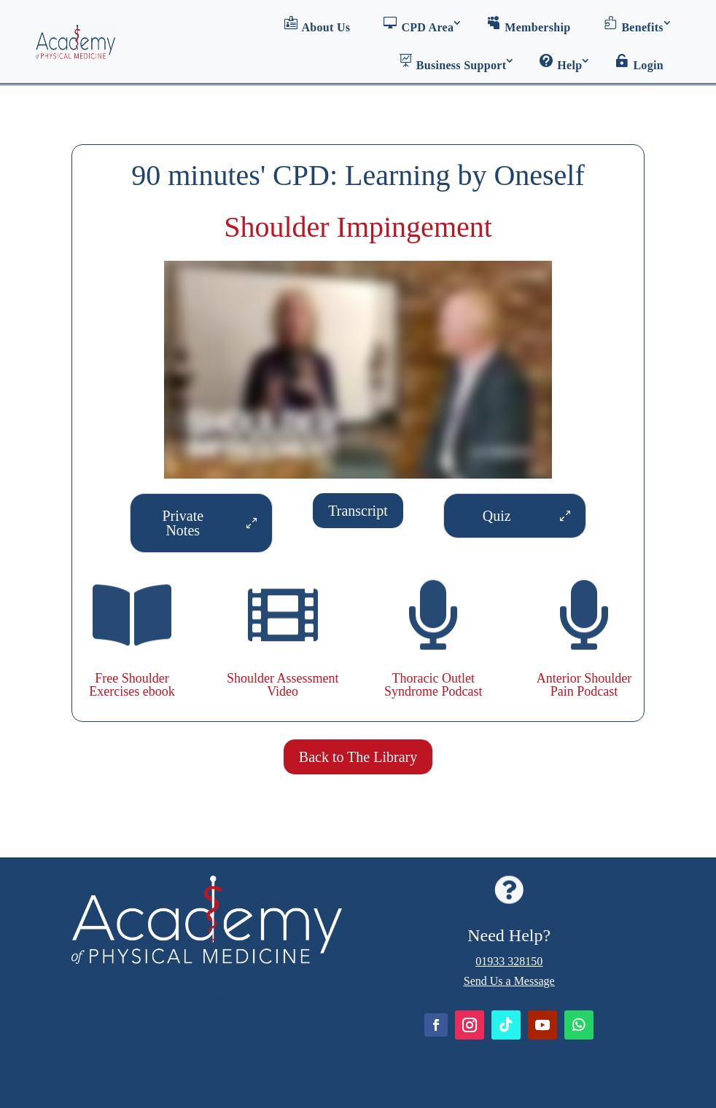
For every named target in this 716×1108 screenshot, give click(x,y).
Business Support (453, 62)
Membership (528, 25)
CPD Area (419, 25)
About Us (317, 25)
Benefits (634, 25)
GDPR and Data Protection (262, 1075)
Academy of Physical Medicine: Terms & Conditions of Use (186, 1037)
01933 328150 (508, 961)
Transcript (357, 511)
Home (207, 998)
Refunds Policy (119, 1075)
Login (639, 62)
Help (561, 62)
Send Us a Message (509, 981)
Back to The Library (358, 757)
